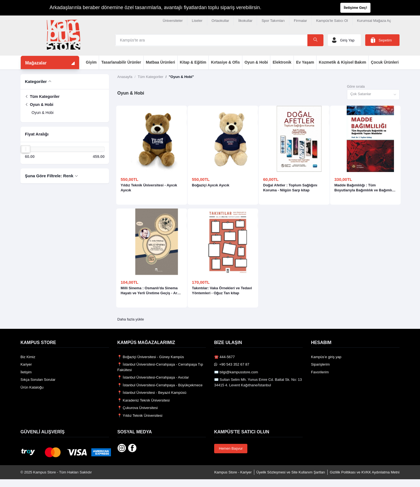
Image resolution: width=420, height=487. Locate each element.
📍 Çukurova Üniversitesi (137, 408)
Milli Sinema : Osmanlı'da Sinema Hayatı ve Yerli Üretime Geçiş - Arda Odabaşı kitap (151, 291)
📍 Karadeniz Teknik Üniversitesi (143, 400)
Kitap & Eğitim (193, 62)
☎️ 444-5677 (224, 357)
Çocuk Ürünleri (384, 62)
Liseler (197, 21)
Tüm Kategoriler (42, 96)
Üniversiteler (173, 21)
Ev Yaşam (305, 62)
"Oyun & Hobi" (181, 77)
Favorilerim (320, 372)
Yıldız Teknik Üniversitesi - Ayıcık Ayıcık (149, 187)
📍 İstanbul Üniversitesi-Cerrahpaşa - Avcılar (153, 377)
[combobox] (373, 94)
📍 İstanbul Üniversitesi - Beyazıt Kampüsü (151, 392)
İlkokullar (245, 21)
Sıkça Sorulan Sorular (37, 379)
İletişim (26, 372)
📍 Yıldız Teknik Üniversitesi (139, 415)
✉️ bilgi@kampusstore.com (236, 372)
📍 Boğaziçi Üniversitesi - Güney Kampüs (150, 357)
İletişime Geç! (355, 8)
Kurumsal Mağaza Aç (374, 21)
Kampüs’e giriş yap (326, 357)
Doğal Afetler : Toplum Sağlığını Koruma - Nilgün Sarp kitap (290, 187)
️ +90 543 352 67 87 (231, 364)
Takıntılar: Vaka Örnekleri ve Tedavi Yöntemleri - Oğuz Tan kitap (222, 290)
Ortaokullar (220, 21)
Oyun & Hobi (256, 62)
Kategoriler (36, 81)
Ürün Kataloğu (31, 387)
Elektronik (282, 62)
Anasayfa (124, 77)
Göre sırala (356, 86)
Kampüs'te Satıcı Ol (332, 21)
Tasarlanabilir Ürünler (121, 62)
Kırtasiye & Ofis (225, 62)
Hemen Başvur (231, 448)
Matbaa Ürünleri (160, 62)
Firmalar (300, 21)
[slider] (25, 149)
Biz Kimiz (27, 357)
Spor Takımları (273, 21)
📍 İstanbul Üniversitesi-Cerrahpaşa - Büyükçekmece (160, 385)
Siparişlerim (320, 364)
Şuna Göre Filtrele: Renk (49, 175)
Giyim (91, 62)
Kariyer (26, 364)
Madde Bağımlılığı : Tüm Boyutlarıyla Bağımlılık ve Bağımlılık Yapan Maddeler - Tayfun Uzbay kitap (365, 188)
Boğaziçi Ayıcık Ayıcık (210, 185)
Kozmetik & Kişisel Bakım (342, 62)
